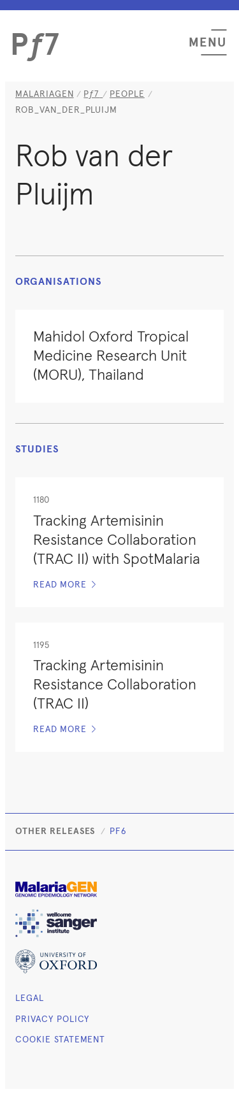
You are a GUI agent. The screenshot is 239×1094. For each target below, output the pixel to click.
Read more (64, 584)
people (127, 94)
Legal (29, 998)
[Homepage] (93, 94)
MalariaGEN (44, 94)
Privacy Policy (52, 1019)
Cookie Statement (60, 1039)
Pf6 (118, 831)
